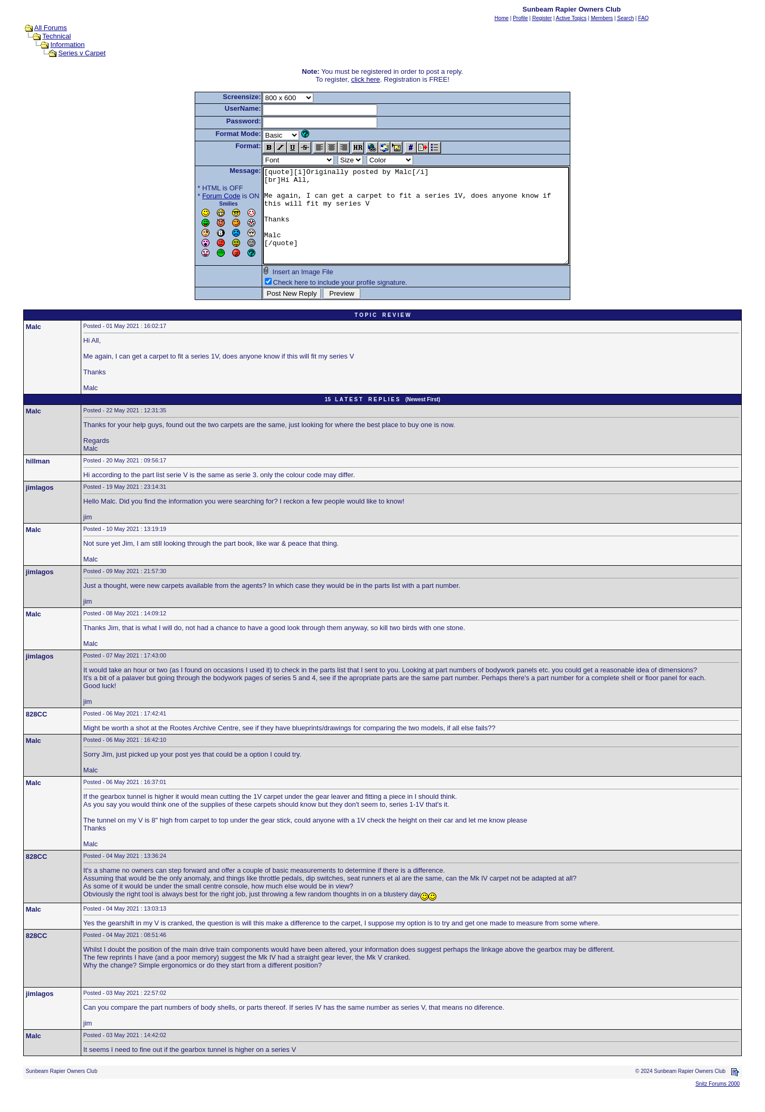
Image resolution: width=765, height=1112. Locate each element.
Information (67, 45)
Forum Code (203, 196)
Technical (56, 36)
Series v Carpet (82, 53)
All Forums (50, 28)
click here (365, 79)
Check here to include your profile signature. (322, 301)
